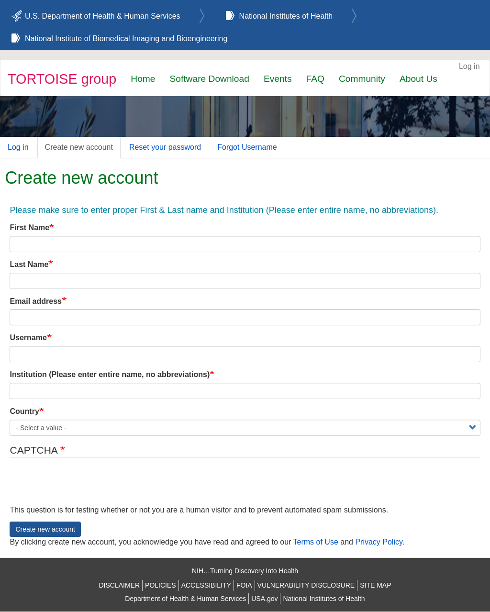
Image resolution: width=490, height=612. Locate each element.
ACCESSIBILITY (206, 585)
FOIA (244, 585)
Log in (469, 66)
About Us (418, 79)
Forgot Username (247, 147)
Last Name (29, 264)
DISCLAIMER (119, 585)
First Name (29, 227)
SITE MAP (375, 585)
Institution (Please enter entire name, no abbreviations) (110, 374)
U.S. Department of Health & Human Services (102, 16)
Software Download (209, 79)
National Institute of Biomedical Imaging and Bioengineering (126, 38)
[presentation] (82, 486)
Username (28, 338)
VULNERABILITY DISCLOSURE (306, 585)
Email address (36, 301)
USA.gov (264, 598)
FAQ (315, 79)
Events (278, 79)
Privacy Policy (378, 542)
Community (362, 79)
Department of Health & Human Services (185, 598)
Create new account (79, 147)
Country (24, 411)
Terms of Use (315, 542)
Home (143, 79)
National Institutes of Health (286, 16)
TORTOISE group (62, 79)
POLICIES (160, 585)
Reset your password (165, 147)
